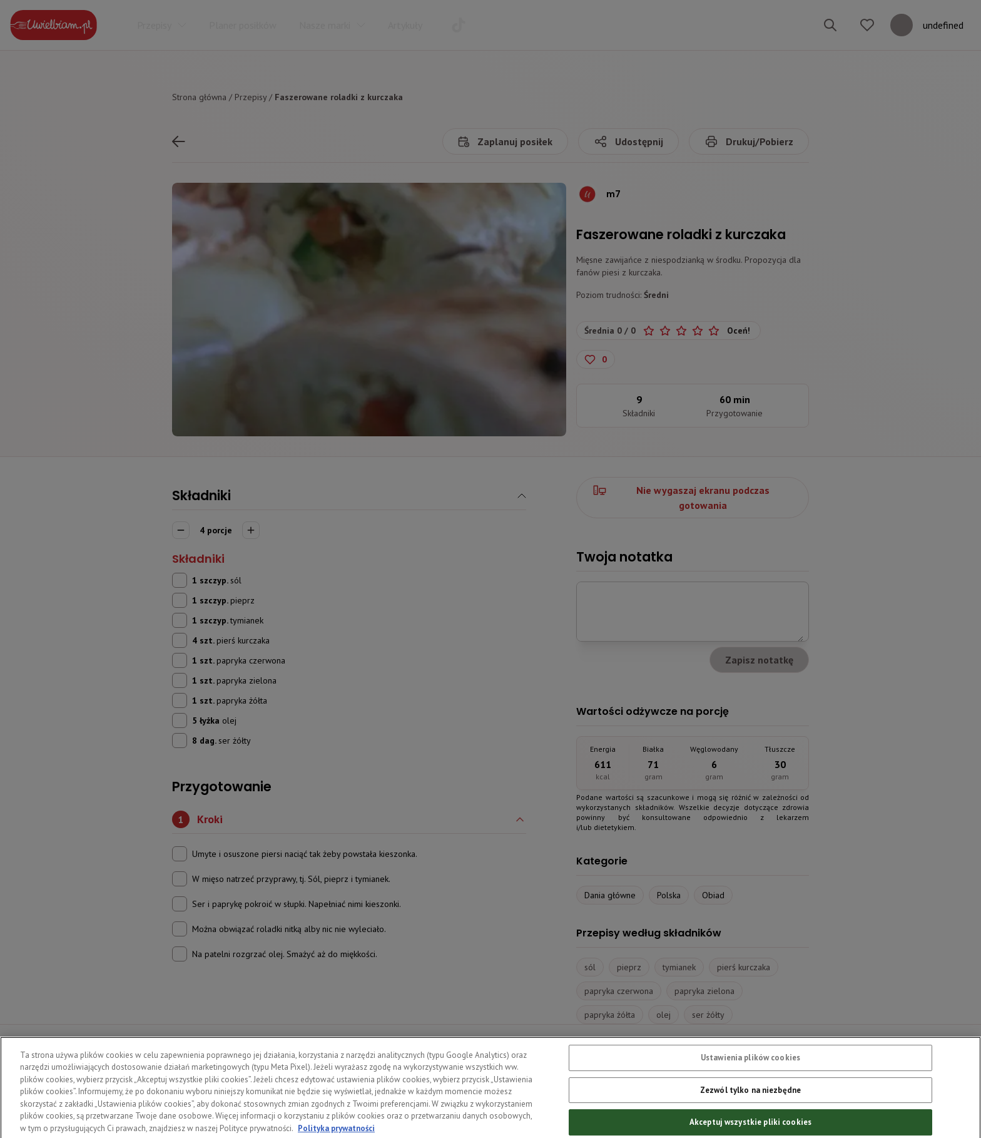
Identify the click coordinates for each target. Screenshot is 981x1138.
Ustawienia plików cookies (750, 1085)
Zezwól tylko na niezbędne (750, 1117)
